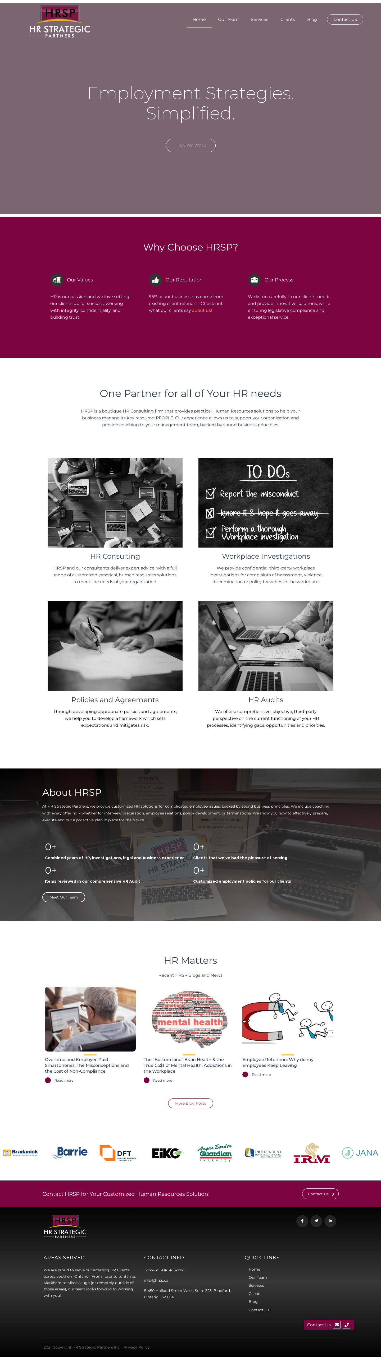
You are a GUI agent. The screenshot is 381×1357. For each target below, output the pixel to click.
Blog (312, 19)
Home (199, 19)
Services (259, 19)
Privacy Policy (137, 1347)
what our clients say (180, 310)
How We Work (190, 145)
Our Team (228, 19)
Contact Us (345, 19)
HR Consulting (115, 556)
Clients (287, 19)
